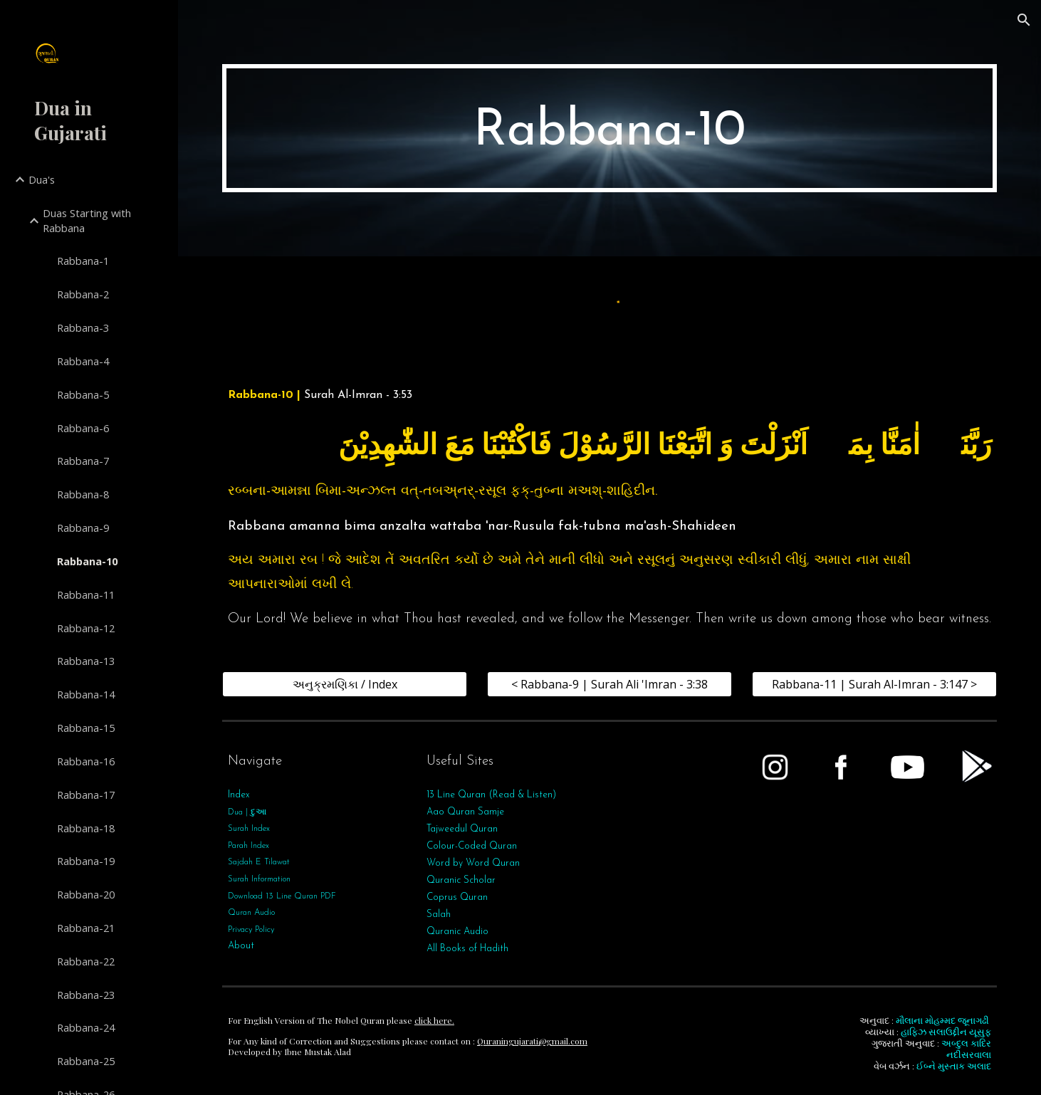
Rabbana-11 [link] (86, 594)
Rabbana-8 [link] (83, 494)
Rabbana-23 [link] (86, 994)
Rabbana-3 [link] (83, 327)
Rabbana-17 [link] (86, 794)
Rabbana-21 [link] (86, 928)
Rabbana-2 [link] (83, 294)
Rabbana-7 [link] (83, 461)
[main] (609, 128)
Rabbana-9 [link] (83, 527)
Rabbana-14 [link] (86, 694)
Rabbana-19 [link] (86, 861)
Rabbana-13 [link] (86, 661)
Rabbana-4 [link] (83, 361)
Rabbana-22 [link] (86, 961)
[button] (1024, 20)
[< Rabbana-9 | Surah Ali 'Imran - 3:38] (609, 684)
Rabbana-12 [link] (86, 628)
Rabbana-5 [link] (83, 394)
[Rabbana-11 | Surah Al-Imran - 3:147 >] (874, 684)
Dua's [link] (41, 179)
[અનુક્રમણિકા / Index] (344, 684)
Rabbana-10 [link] (87, 561)
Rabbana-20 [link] (86, 894)
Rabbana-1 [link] (83, 260)
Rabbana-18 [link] (86, 828)
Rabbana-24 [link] (86, 1027)
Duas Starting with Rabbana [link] (87, 220)
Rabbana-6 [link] (83, 428)
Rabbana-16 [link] (86, 761)
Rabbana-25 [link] (86, 1061)
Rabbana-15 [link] (86, 728)
